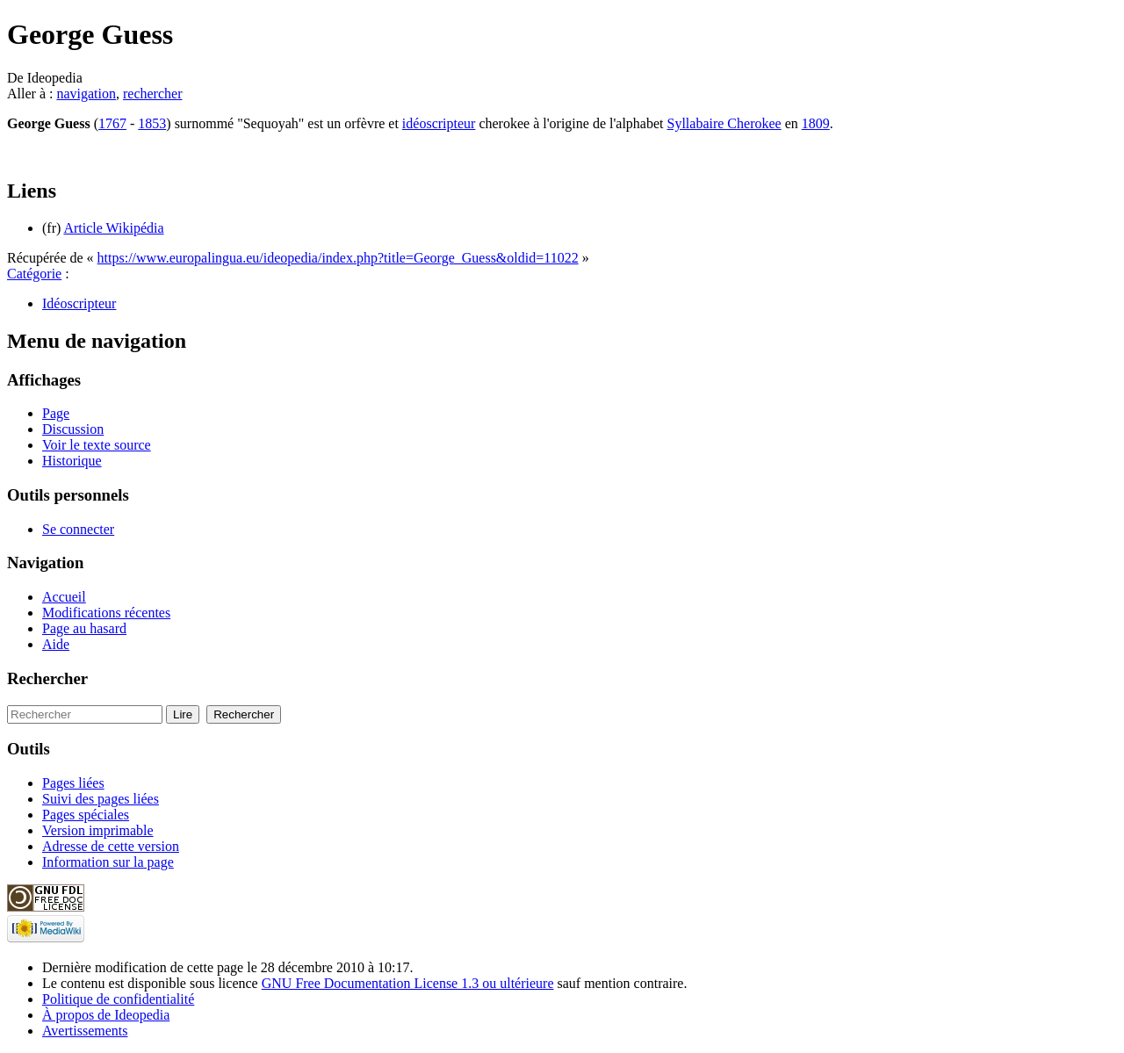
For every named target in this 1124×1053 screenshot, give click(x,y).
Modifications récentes (106, 612)
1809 (816, 123)
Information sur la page (108, 862)
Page (55, 413)
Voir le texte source (96, 444)
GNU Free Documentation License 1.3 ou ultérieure (408, 983)
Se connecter (78, 529)
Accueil (64, 596)
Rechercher (47, 678)
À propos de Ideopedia (105, 1014)
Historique (72, 460)
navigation (86, 93)
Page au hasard (84, 628)
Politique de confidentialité (118, 999)
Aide (55, 644)
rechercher (153, 93)
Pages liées (73, 782)
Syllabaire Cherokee (724, 123)
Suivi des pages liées (100, 798)
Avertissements (84, 1030)
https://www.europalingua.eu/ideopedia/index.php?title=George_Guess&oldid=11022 (338, 257)
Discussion (73, 429)
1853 (152, 123)
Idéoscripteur (79, 303)
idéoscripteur (439, 123)
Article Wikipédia (113, 227)
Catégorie (34, 273)
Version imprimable (98, 830)
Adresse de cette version (110, 846)
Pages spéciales (85, 814)
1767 (112, 123)
